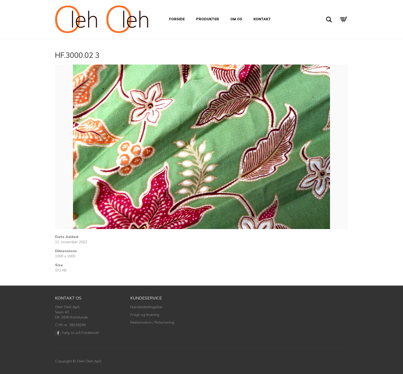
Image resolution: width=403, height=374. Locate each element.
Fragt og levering (144, 314)
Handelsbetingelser (146, 307)
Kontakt (262, 19)
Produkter (207, 19)
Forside (177, 19)
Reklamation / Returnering (152, 322)
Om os (236, 19)
